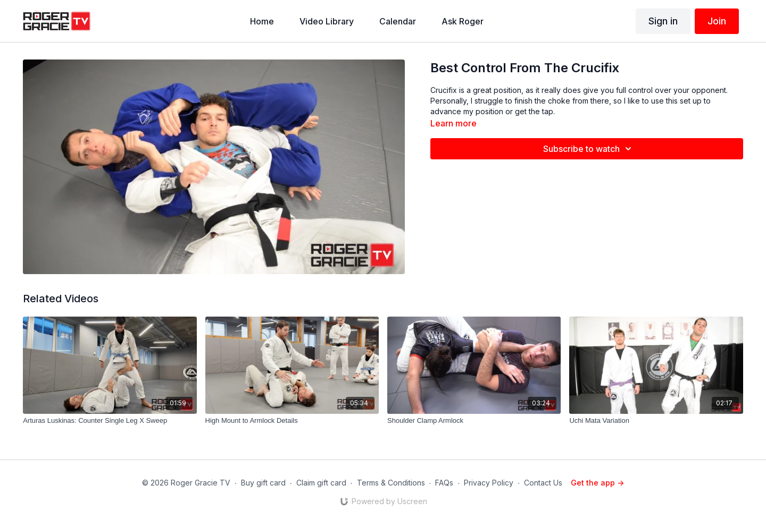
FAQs (444, 482)
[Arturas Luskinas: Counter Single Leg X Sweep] (109, 420)
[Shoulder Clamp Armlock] (474, 420)
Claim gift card (321, 482)
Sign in (663, 21)
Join (716, 21)
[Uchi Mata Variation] (656, 420)
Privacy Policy (488, 482)
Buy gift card (263, 482)
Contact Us (543, 482)
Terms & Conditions (391, 482)
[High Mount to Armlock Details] (292, 420)
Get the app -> (597, 482)
